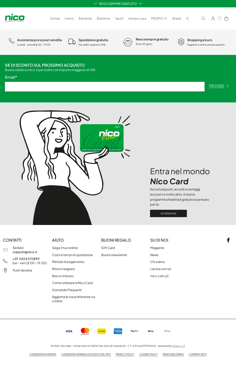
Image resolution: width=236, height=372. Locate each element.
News (154, 255)
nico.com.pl (159, 276)
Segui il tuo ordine (65, 248)
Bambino (103, 18)
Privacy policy (125, 354)
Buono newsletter (114, 255)
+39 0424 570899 (26, 259)
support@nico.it (25, 252)
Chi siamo (157, 262)
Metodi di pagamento (68, 262)
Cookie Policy (148, 354)
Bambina (85, 18)
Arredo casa (137, 18)
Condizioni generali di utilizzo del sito (86, 354)
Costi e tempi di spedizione (72, 255)
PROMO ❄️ (159, 18)
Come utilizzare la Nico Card (72, 283)
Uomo (69, 18)
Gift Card (108, 248)
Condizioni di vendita (42, 354)
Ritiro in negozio (63, 269)
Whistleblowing (173, 354)
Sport (119, 18)
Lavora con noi (160, 269)
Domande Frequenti (67, 290)
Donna (55, 18)
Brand (176, 18)
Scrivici (18, 248)
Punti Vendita (22, 270)
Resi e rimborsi (63, 276)
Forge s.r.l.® (178, 345)
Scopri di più (168, 213)
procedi (219, 86)
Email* (11, 77)
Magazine (157, 248)
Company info (198, 354)
